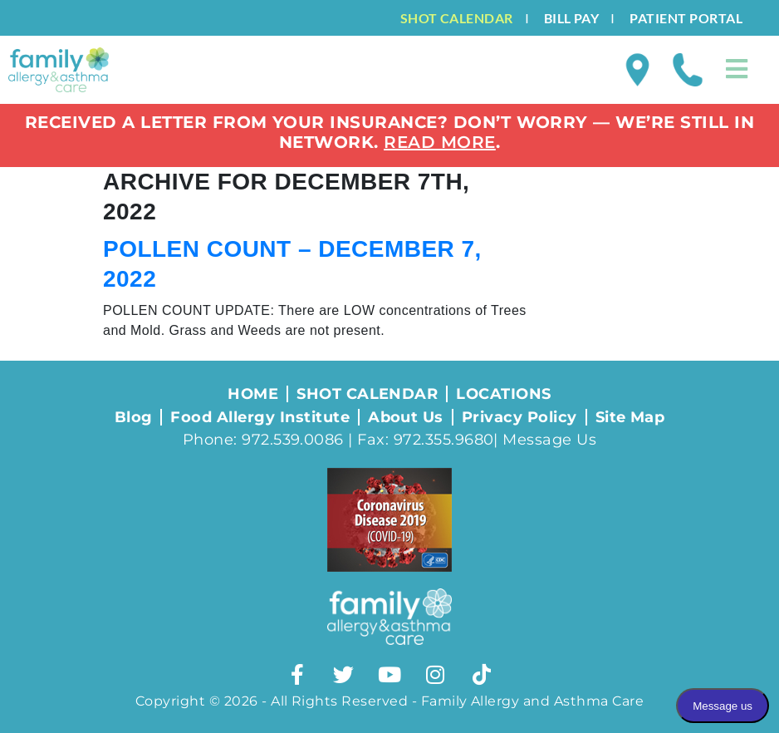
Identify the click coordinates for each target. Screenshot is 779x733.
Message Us (549, 439)
